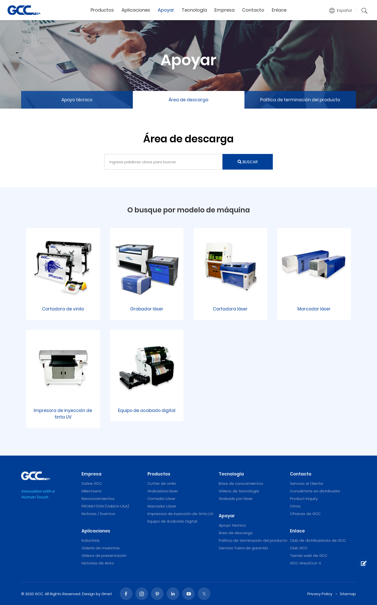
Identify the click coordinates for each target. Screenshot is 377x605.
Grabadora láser (162, 491)
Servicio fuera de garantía (243, 548)
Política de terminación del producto (300, 100)
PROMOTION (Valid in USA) (105, 506)
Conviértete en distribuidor (315, 491)
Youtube (188, 593)
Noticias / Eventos (98, 513)
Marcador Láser (161, 506)
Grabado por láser (236, 498)
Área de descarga (188, 100)
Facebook (126, 593)
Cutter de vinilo (161, 483)
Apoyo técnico (76, 100)
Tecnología (194, 10)
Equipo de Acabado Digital (172, 521)
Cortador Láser (161, 498)
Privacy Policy (319, 593)
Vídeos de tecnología (239, 491)
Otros (295, 506)
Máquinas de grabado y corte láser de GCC (24, 10)
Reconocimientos (98, 498)
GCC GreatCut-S (305, 563)
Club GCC (299, 548)
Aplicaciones (136, 10)
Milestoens (92, 491)
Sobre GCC (92, 483)
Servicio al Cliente (306, 483)
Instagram (141, 593)
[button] (340, 11)
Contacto (253, 10)
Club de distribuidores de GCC (318, 540)
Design (88, 593)
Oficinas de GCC (305, 513)
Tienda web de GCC (308, 555)
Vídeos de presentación (104, 555)
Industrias (91, 540)
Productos (102, 10)
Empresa (224, 10)
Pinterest (157, 593)
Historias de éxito (98, 563)
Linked (173, 593)
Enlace (279, 10)
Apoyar (166, 10)
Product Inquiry (304, 498)
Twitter (204, 593)
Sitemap (348, 593)
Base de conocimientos (241, 483)
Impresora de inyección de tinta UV (180, 513)
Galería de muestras (101, 548)
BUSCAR (248, 162)
